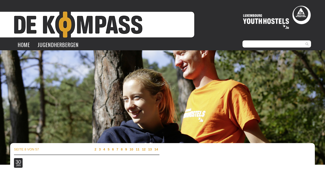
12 (143, 149)
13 (150, 149)
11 (137, 149)
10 (131, 149)
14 (156, 149)
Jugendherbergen (58, 45)
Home (24, 45)
